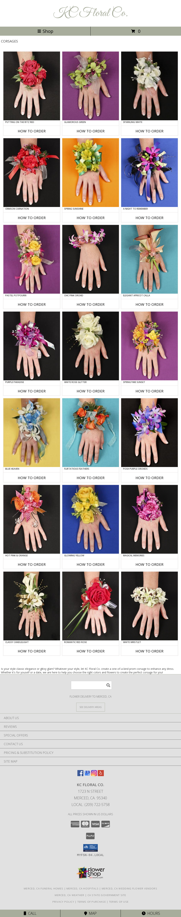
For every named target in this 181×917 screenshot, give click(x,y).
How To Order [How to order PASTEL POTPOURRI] (32, 304)
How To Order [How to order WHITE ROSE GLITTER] (91, 391)
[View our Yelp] (101, 775)
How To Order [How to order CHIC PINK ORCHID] (91, 304)
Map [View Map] (90, 913)
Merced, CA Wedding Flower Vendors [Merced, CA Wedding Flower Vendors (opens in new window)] (129, 888)
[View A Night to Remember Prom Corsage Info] (149, 172)
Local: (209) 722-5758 (91, 804)
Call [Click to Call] (30, 913)
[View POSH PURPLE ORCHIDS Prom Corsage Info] (149, 432)
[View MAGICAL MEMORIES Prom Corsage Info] (149, 519)
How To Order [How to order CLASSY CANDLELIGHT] (32, 651)
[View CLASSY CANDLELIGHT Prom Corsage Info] (31, 606)
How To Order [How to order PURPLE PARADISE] (32, 391)
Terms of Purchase (91, 901)
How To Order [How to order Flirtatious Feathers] (91, 477)
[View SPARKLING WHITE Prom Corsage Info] (149, 86)
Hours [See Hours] (151, 913)
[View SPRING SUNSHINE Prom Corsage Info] (90, 172)
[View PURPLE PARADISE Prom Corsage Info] (31, 346)
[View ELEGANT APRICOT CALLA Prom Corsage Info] (149, 259)
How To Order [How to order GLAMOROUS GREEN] (91, 131)
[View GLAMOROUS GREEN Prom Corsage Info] (90, 86)
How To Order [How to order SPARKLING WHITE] (149, 131)
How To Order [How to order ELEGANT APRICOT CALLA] (149, 304)
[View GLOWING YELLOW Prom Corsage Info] (90, 519)
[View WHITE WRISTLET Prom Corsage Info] (149, 606)
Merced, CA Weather (69, 895)
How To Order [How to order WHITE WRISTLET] (149, 651)
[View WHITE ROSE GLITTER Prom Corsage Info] (90, 346)
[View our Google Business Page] (87, 775)
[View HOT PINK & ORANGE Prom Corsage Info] (31, 519)
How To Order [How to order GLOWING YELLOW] (91, 564)
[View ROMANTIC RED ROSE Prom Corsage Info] (90, 606)
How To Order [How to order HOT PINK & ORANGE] (32, 564)
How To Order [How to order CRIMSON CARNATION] (32, 217)
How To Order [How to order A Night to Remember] (149, 217)
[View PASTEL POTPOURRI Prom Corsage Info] (31, 259)
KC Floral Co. (90, 13)
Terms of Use (119, 901)
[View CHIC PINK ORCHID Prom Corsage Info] (90, 259)
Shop (45, 31)
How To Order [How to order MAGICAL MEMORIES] (149, 564)
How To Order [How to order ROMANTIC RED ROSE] (91, 651)
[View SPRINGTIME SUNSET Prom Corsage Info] (149, 346)
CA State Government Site (107, 895)
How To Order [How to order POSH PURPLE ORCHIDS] (149, 477)
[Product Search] (91, 685)
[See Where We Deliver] (90, 707)
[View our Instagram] (94, 775)
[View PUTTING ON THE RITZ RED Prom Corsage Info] (31, 86)
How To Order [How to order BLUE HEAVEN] (32, 477)
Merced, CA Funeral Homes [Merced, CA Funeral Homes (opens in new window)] (43, 888)
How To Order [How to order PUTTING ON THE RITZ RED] (32, 131)
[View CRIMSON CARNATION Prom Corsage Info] (31, 172)
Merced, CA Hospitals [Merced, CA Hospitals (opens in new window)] (82, 888)
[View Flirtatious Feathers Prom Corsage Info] (90, 432)
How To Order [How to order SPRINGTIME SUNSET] (149, 391)
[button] (90, 848)
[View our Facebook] (80, 775)
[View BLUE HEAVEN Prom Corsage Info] (31, 432)
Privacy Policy (63, 901)
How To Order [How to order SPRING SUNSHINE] (91, 217)
